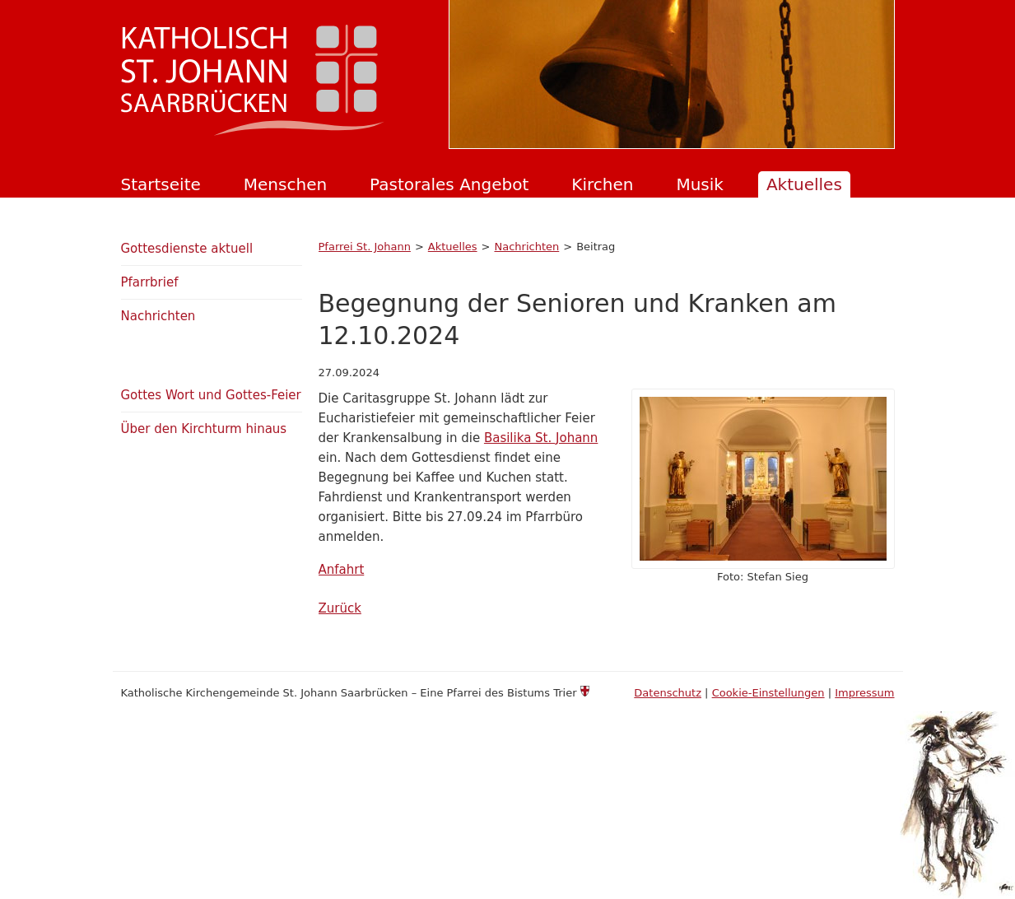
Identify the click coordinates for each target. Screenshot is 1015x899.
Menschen (285, 184)
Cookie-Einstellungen (768, 693)
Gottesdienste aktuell (187, 248)
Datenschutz (667, 693)
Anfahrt (342, 569)
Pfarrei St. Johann (365, 246)
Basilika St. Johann (541, 438)
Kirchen (602, 184)
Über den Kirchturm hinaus (204, 429)
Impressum (864, 693)
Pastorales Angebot (449, 184)
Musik (700, 184)
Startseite (161, 184)
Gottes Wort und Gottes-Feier (211, 395)
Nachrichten (526, 246)
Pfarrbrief (150, 282)
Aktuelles (804, 184)
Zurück (340, 608)
